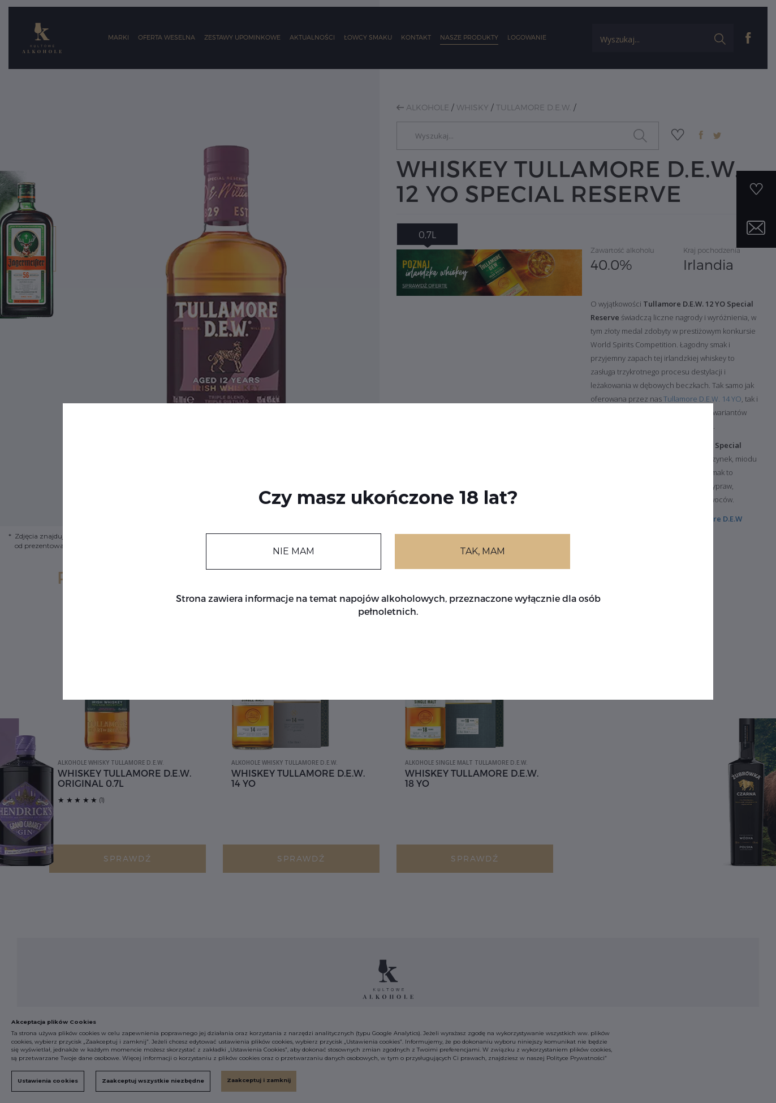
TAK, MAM (482, 551)
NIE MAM (293, 551)
